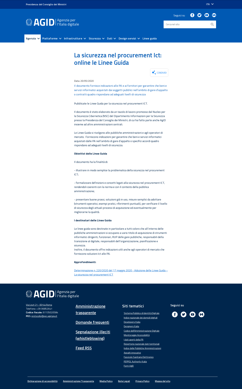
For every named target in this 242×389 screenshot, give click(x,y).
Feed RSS (84, 348)
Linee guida (150, 38)
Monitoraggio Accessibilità (137, 335)
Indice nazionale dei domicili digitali (140, 317)
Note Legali (124, 381)
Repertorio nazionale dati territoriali (141, 344)
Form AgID (129, 366)
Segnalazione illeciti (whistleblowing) (93, 335)
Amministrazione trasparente (90, 309)
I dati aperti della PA (133, 339)
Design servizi (127, 38)
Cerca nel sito (173, 24)
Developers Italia (132, 322)
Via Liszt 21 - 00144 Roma (39, 305)
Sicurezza (95, 38)
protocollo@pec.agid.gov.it (44, 316)
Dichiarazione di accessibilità (42, 381)
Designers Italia (131, 326)
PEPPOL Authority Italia (135, 361)
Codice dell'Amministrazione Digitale (141, 331)
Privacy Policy (142, 381)
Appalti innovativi (132, 353)
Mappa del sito (162, 381)
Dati (109, 38)
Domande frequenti (92, 322)
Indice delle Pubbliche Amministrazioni (142, 348)
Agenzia (31, 38)
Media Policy (106, 381)
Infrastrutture (73, 38)
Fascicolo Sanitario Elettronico (139, 357)
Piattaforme (50, 38)
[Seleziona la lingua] (210, 4)
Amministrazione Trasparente (78, 381)
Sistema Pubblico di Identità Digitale (141, 313)
